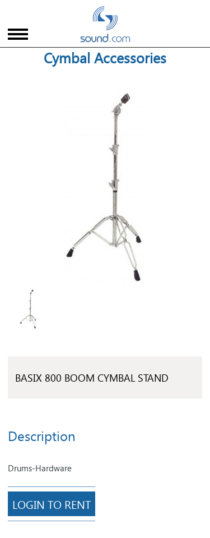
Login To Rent (51, 504)
